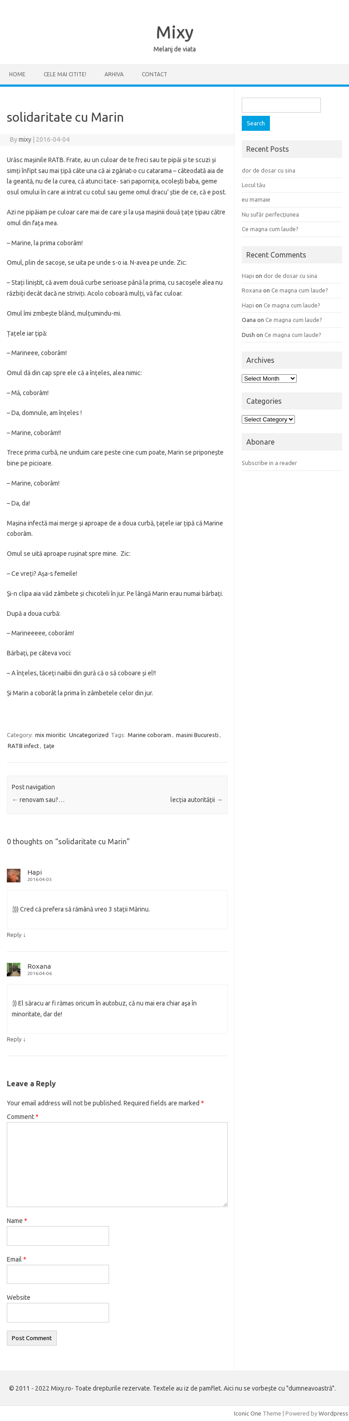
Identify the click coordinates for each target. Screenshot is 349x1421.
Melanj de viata (175, 49)
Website (18, 1297)
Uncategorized (89, 735)
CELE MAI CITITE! (65, 74)
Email (16, 1259)
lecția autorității (196, 799)
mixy (25, 139)
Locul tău (253, 185)
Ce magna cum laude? (270, 229)
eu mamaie (256, 199)
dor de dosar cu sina (268, 170)
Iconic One (247, 1413)
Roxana (39, 966)
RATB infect (23, 746)
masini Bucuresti (197, 735)
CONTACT (154, 74)
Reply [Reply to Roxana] (14, 1039)
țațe (49, 746)
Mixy (175, 31)
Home (17, 74)
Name (17, 1220)
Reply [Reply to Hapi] (14, 934)
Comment (23, 1116)
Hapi (34, 872)
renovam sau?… (38, 799)
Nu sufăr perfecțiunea (270, 214)
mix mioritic (50, 735)
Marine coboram (149, 735)
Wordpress (333, 1413)
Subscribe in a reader (269, 463)
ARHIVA (114, 74)
